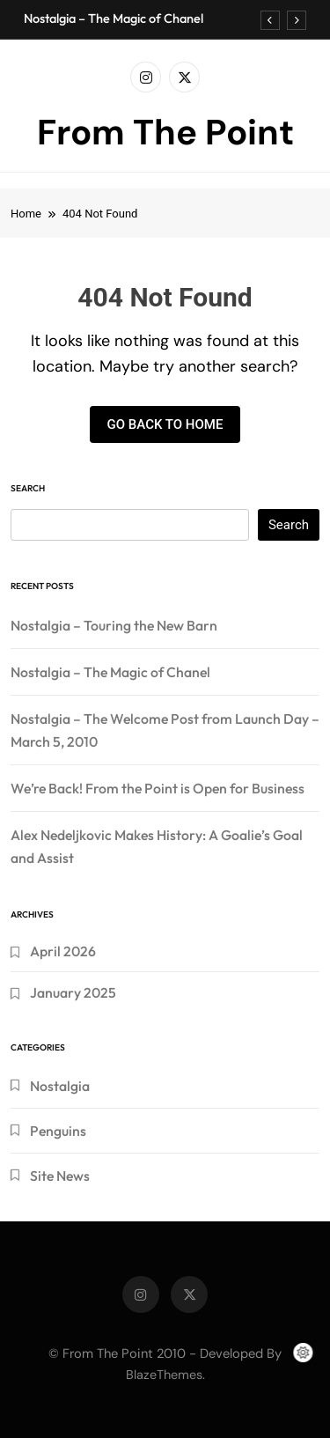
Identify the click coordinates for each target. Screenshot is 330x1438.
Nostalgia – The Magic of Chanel (113, 18)
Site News (60, 1175)
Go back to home (165, 424)
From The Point (165, 132)
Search (28, 488)
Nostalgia (60, 1086)
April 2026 (63, 951)
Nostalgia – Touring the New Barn (114, 625)
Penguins (58, 1130)
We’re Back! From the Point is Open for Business (157, 788)
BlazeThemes (164, 1375)
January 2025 (73, 992)
